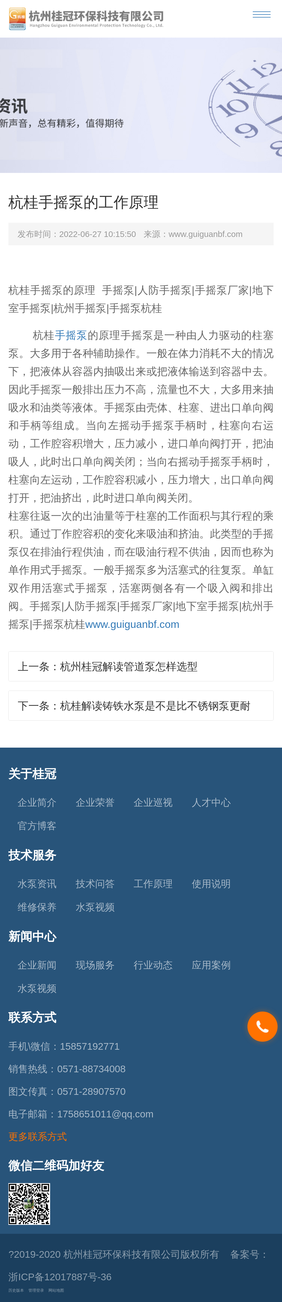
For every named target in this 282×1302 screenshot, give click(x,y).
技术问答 (95, 883)
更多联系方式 (37, 1136)
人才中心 (211, 802)
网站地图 (56, 1290)
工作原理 (153, 883)
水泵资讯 (37, 883)
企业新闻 (37, 965)
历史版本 (16, 1290)
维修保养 (37, 907)
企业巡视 (153, 802)
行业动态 (153, 965)
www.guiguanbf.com (132, 624)
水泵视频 (95, 907)
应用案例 (211, 965)
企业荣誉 (95, 802)
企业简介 (37, 802)
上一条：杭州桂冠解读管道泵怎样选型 (108, 666)
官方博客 (37, 825)
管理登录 (36, 1290)
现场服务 (95, 965)
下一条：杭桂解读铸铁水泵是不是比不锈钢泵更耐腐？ (134, 710)
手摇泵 (71, 335)
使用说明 (211, 883)
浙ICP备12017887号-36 (59, 1276)
